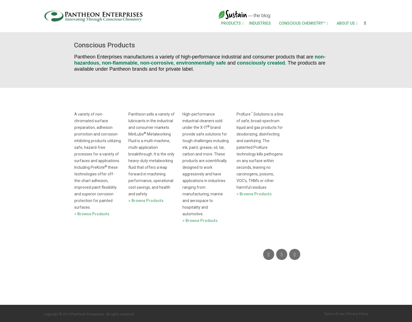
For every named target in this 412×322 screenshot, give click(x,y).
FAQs (97, 281)
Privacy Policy (357, 314)
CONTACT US (62, 281)
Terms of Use (334, 314)
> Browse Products (92, 214)
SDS (118, 281)
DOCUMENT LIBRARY (161, 281)
